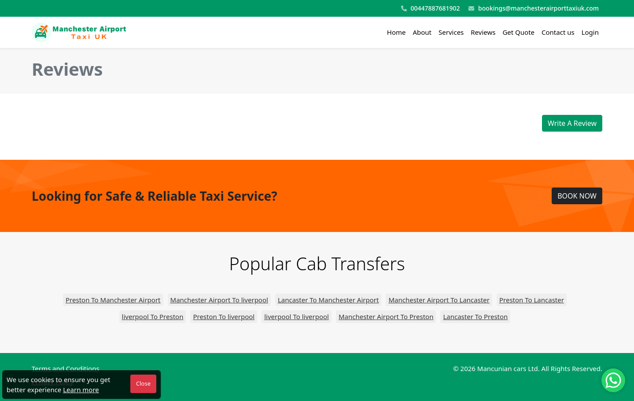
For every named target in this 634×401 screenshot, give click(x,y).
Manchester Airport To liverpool (219, 299)
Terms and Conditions (66, 368)
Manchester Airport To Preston (386, 316)
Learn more (81, 389)
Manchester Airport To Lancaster (439, 299)
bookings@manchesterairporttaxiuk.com (533, 8)
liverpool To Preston (153, 316)
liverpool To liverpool (296, 316)
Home (396, 32)
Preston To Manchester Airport (113, 299)
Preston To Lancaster (531, 299)
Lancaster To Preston (475, 316)
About (422, 32)
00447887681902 (430, 8)
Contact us (558, 32)
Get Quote (518, 32)
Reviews (483, 32)
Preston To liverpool (223, 316)
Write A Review (572, 123)
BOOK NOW (577, 196)
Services (451, 32)
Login (590, 32)
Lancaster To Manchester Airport (328, 299)
